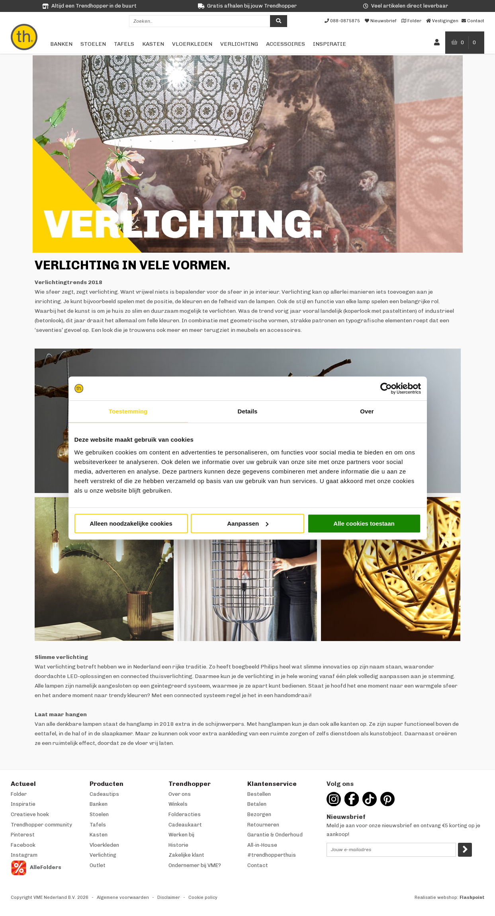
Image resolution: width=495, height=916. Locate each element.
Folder (19, 794)
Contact (257, 865)
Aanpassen (247, 523)
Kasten (153, 44)
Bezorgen (259, 814)
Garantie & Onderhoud (275, 835)
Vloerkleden (192, 44)
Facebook (23, 845)
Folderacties (184, 814)
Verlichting (239, 44)
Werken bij (181, 835)
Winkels (178, 804)
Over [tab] (367, 411)
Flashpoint (472, 897)
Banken (61, 44)
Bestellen (259, 794)
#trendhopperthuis (271, 855)
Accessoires (285, 44)
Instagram (24, 855)
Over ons (179, 794)
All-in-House (262, 845)
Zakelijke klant (186, 855)
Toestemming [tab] (128, 411)
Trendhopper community (41, 825)
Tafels (124, 44)
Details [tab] (248, 411)
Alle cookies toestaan (363, 523)
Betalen (256, 804)
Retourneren (263, 825)
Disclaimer (168, 897)
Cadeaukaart (185, 825)
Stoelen (93, 44)
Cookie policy (202, 897)
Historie (178, 845)
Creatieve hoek (30, 814)
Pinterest (23, 835)
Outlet (98, 865)
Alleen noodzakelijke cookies (131, 523)
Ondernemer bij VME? (194, 865)
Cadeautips (104, 794)
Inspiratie (329, 44)
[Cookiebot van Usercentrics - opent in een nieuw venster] (386, 388)
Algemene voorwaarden (123, 897)
